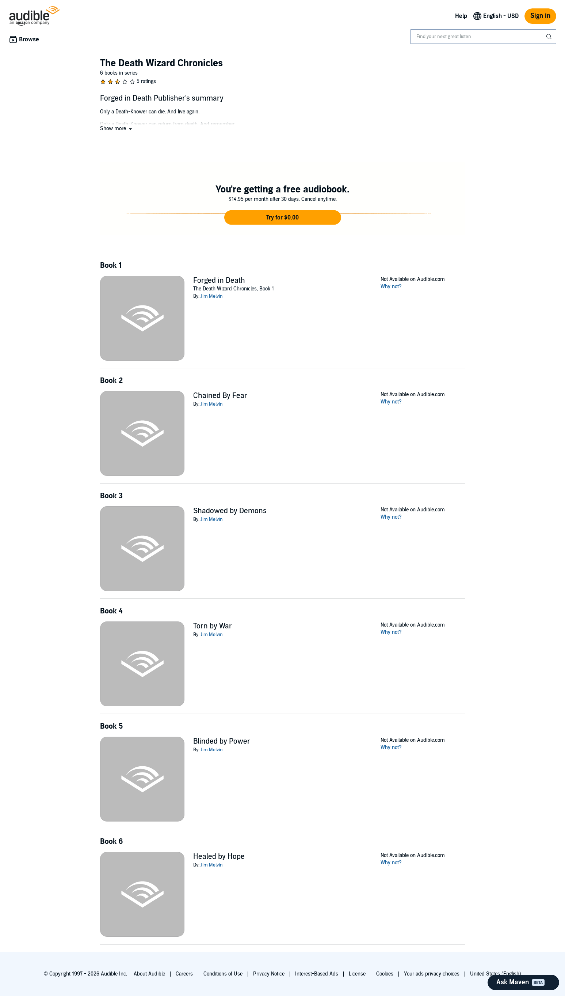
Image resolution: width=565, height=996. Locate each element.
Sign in (540, 16)
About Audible (149, 974)
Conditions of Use (223, 974)
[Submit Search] (549, 36)
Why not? (391, 286)
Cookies (384, 974)
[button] (116, 128)
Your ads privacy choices (431, 974)
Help (461, 16)
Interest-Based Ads (316, 974)
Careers (184, 974)
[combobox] (483, 36)
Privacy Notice (269, 974)
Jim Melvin (212, 296)
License (357, 974)
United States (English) (495, 974)
